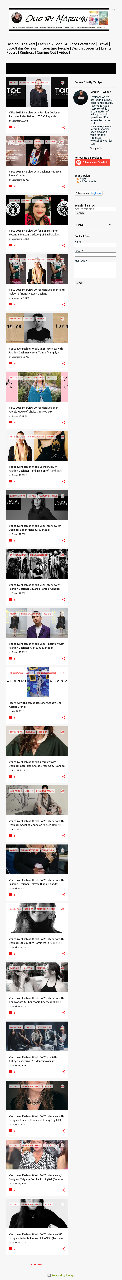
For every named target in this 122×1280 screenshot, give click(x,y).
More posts (37, 1264)
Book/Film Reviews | (22, 48)
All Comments (86, 181)
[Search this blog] (95, 209)
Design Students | (86, 48)
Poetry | (13, 52)
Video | (64, 52)
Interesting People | (55, 48)
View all (13, 71)
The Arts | (29, 44)
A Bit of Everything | (81, 44)
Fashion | (13, 44)
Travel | (104, 44)
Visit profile (96, 148)
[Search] (114, 10)
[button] (64, 127)
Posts (82, 178)
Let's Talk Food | (51, 44)
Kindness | (28, 52)
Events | (107, 48)
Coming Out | (48, 52)
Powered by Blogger (61, 1275)
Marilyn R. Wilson (100, 91)
